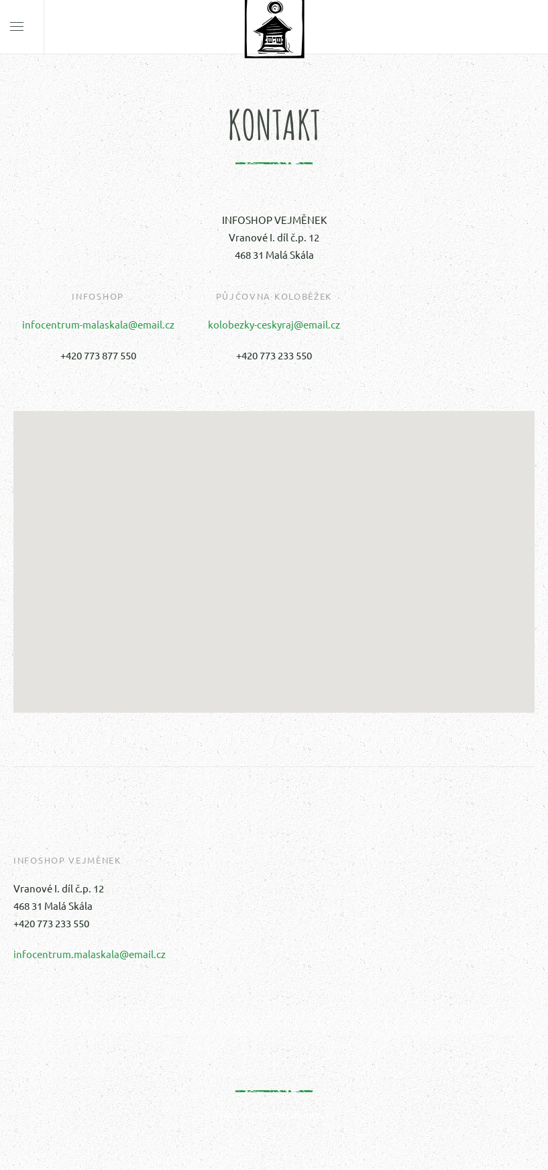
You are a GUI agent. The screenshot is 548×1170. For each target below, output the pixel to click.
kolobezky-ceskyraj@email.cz (274, 324)
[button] (274, 549)
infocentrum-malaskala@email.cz (98, 324)
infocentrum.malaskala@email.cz (89, 953)
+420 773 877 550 (98, 355)
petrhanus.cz (305, 1114)
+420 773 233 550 (274, 355)
